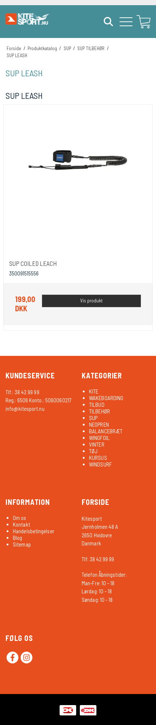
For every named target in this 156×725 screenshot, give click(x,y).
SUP (93, 417)
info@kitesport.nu (25, 408)
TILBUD (96, 404)
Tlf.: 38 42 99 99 (22, 392)
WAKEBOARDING (106, 398)
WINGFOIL (99, 437)
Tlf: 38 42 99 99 (98, 559)
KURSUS (98, 457)
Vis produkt (91, 300)
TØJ (93, 451)
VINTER (96, 444)
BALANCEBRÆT (106, 431)
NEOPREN (99, 424)
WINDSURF (100, 464)
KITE (93, 391)
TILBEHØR (99, 411)
